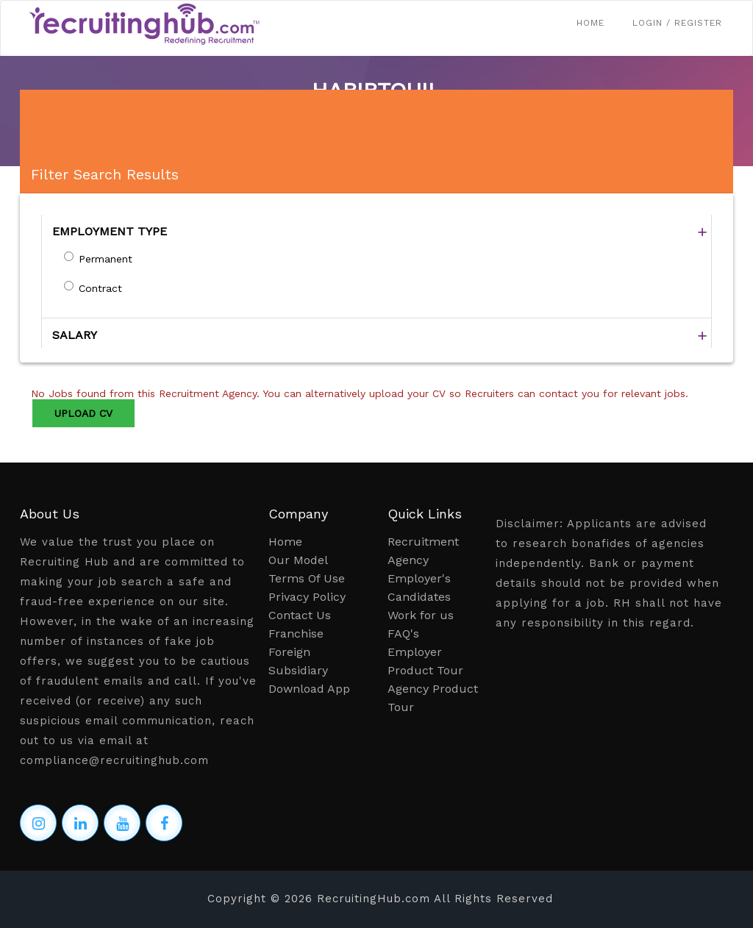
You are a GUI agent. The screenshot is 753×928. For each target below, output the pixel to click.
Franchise (296, 633)
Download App (309, 689)
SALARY (74, 335)
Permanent (105, 259)
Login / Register (677, 23)
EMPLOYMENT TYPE (109, 231)
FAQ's (403, 633)
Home (590, 23)
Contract (100, 288)
